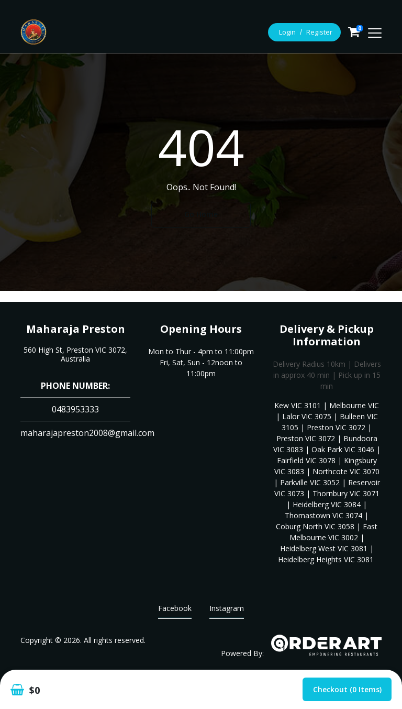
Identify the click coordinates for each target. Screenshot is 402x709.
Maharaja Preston (75, 329)
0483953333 (75, 409)
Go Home (201, 214)
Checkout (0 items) (347, 689)
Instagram (226, 610)
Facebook (175, 610)
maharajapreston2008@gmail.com (87, 433)
